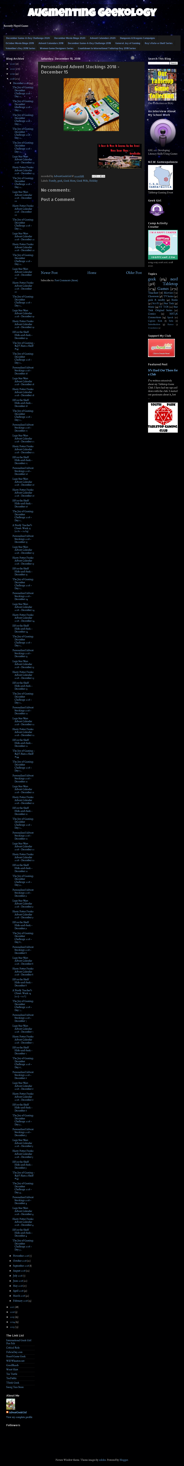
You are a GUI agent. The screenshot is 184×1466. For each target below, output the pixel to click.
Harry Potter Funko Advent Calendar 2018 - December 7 (22, 1039)
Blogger (124, 1460)
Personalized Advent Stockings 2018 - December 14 (23, 596)
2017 (12, 1307)
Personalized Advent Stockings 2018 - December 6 (23, 1075)
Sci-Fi (155, 303)
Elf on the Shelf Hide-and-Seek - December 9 (22, 925)
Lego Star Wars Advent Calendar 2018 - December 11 (23, 789)
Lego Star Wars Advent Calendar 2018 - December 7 (22, 1029)
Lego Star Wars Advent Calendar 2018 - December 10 (23, 846)
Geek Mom (69, 181)
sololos (102, 1460)
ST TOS (163, 307)
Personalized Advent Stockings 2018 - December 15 (23, 539)
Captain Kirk (155, 321)
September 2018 (21, 1266)
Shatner (170, 324)
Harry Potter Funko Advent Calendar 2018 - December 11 (23, 800)
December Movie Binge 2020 (69, 38)
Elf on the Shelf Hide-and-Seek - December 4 (22, 1233)
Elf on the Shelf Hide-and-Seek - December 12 (22, 743)
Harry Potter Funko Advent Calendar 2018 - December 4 (22, 1222)
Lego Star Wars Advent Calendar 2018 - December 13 (23, 664)
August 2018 (19, 1271)
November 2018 (21, 1256)
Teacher (153, 293)
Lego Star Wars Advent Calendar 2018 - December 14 (23, 607)
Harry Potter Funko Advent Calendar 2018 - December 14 (23, 618)
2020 (13, 69)
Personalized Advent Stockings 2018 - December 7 (23, 1018)
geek (59, 181)
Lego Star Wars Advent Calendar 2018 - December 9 (22, 903)
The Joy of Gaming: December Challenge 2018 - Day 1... (23, 301)
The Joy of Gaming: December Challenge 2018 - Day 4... (23, 1188)
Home (91, 273)
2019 (12, 74)
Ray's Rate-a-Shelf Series (159, 43)
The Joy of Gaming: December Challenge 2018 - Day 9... (23, 881)
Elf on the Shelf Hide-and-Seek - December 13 (22, 686)
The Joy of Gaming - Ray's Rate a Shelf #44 (23, 754)
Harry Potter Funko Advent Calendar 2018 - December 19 (23, 324)
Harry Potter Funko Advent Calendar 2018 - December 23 (23, 170)
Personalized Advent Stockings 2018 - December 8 (23, 950)
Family (52, 181)
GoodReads (12, 1365)
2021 (12, 64)
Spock (170, 317)
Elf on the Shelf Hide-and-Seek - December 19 (22, 335)
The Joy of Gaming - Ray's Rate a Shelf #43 (23, 1175)
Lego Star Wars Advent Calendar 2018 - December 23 (23, 159)
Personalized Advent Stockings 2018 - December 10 (23, 835)
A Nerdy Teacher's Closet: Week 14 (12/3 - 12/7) (22, 993)
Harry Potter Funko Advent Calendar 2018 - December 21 (23, 247)
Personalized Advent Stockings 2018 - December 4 (23, 1200)
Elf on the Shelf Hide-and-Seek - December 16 (22, 503)
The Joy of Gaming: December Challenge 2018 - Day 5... (23, 1120)
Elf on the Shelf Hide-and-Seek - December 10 (22, 868)
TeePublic (11, 1378)
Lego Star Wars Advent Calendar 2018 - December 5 (22, 1143)
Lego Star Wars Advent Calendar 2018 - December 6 (22, 1086)
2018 (12, 79)
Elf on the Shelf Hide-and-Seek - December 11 (22, 811)
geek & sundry (156, 300)
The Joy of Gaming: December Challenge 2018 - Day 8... (23, 938)
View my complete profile (19, 1417)
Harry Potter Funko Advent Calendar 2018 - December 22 (22, 210)
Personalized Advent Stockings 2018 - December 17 (23, 427)
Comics (152, 314)
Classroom (153, 296)
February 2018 (20, 1301)
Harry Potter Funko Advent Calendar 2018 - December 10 (23, 857)
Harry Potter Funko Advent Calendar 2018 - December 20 (22, 287)
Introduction (154, 324)
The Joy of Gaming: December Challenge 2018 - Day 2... (23, 92)
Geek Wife (82, 181)
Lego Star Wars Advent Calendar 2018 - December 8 (22, 961)
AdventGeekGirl (18, 1412)
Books (174, 300)
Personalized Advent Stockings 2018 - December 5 (23, 1132)
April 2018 (18, 1291)
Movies (168, 293)
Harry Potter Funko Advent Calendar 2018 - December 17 (23, 449)
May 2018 (18, 1286)
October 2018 (20, 1261)
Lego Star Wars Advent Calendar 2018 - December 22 (22, 197)
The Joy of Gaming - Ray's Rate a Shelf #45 (23, 346)
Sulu (171, 321)
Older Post (134, 273)
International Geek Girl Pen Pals (18, 1342)
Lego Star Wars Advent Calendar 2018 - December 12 (23, 721)
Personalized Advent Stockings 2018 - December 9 (23, 893)
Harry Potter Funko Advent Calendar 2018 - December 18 (23, 392)
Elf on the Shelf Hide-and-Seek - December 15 (22, 571)
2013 (12, 1327)
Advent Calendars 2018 (50, 43)
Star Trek (169, 303)
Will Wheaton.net (15, 1361)
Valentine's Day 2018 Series (20, 48)
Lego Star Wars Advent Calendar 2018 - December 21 (23, 236)
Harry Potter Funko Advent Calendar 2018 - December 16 (23, 493)
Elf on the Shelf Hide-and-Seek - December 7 (22, 1050)
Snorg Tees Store (15, 1387)
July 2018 (18, 1276)
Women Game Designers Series (56, 48)
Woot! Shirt (12, 1369)
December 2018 (21, 83)
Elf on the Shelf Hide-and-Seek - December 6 (22, 1107)
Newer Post (49, 273)
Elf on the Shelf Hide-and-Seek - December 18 (22, 403)
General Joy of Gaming (127, 43)
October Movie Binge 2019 (20, 43)
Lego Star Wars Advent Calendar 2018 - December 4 (22, 1211)
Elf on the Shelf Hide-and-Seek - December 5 (22, 1165)
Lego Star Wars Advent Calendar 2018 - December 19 (23, 313)
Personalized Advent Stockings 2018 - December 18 (23, 370)
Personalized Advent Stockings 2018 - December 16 (23, 471)
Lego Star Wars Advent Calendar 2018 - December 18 (23, 381)
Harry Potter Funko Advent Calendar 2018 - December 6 (22, 1096)
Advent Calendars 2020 (103, 38)
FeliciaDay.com (14, 1352)
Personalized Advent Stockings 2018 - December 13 (23, 653)
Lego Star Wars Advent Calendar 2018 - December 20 (22, 274)
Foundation (153, 328)
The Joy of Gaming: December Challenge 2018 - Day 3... (23, 1245)
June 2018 (18, 1281)
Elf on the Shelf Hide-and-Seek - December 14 (22, 628)
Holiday (93, 181)
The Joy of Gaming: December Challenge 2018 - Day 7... (23, 1006)
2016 (12, 1312)
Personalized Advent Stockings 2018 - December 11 (23, 778)
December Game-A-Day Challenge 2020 (28, 38)
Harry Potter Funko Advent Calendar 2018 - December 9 (22, 914)
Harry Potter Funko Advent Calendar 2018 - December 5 (22, 1154)
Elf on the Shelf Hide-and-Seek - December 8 (22, 982)
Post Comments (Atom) (66, 280)
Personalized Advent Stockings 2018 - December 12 (23, 710)
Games (163, 288)
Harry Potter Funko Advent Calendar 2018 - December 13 (23, 675)
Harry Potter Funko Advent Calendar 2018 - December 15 (23, 560)
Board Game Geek (16, 1356)
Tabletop (170, 283)
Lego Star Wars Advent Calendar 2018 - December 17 (23, 438)
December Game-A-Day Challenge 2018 (89, 43)
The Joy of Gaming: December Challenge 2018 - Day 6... (23, 1063)
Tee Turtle (11, 1374)
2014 (12, 1322)
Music (151, 307)
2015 (12, 1317)
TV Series (168, 296)
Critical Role (13, 1347)
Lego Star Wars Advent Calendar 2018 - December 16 (23, 482)
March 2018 (19, 1296)
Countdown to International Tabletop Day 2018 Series (107, 48)
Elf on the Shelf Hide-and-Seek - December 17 (22, 460)
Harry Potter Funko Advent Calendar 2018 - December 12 (23, 732)
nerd (174, 279)
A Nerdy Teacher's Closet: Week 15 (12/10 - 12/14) (22, 528)
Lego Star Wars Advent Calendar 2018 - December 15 (23, 550)
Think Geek (12, 1382)
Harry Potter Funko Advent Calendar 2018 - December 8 (22, 971)
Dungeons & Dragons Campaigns (137, 38)
